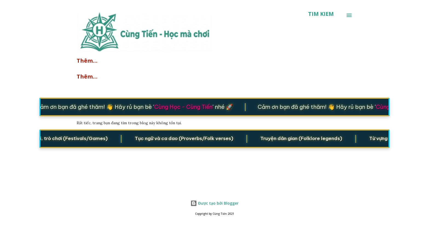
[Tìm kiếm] (321, 14)
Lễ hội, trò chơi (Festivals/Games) (74, 138)
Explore (87, 60)
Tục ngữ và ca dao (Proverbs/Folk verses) (205, 138)
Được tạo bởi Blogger (214, 203)
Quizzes (124, 60)
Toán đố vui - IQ (193, 76)
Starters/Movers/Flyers (183, 60)
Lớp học (243, 60)
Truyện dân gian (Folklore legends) (335, 138)
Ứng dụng (142, 76)
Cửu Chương (94, 76)
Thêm (239, 76)
